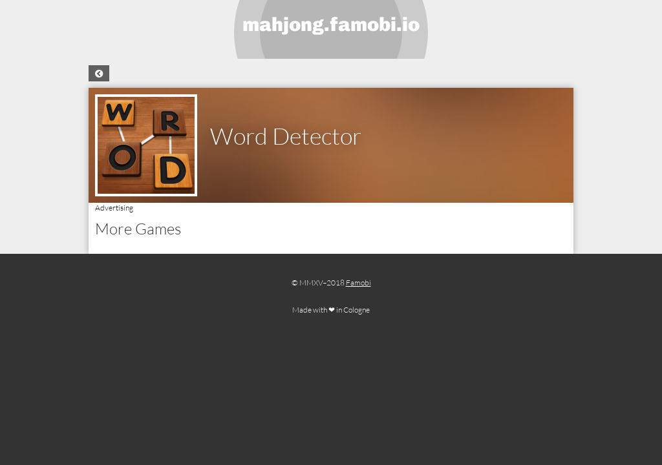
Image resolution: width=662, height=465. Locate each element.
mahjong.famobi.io (331, 24)
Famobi (358, 282)
